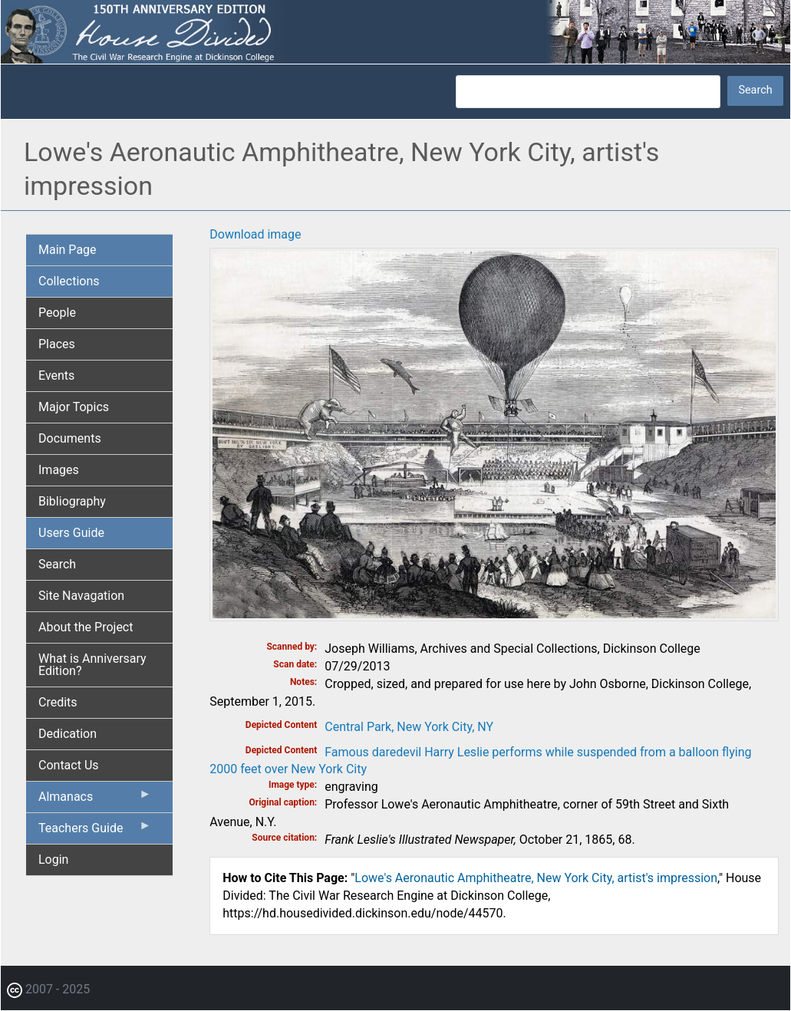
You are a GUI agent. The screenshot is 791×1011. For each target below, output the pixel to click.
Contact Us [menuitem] (68, 765)
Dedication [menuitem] (67, 733)
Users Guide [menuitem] (71, 532)
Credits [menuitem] (57, 702)
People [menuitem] (57, 312)
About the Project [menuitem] (85, 627)
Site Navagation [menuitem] (81, 595)
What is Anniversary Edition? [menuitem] (92, 664)
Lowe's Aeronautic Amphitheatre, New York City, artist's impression (535, 878)
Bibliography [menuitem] (72, 501)
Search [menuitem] (57, 564)
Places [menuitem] (56, 344)
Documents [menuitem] (69, 438)
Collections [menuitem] (69, 281)
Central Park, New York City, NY (409, 727)
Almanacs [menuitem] (94, 800)
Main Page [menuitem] (67, 249)
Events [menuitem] (56, 375)
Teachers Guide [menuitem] (94, 831)
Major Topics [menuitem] (73, 407)
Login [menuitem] (53, 859)
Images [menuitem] (58, 470)
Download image (255, 234)
